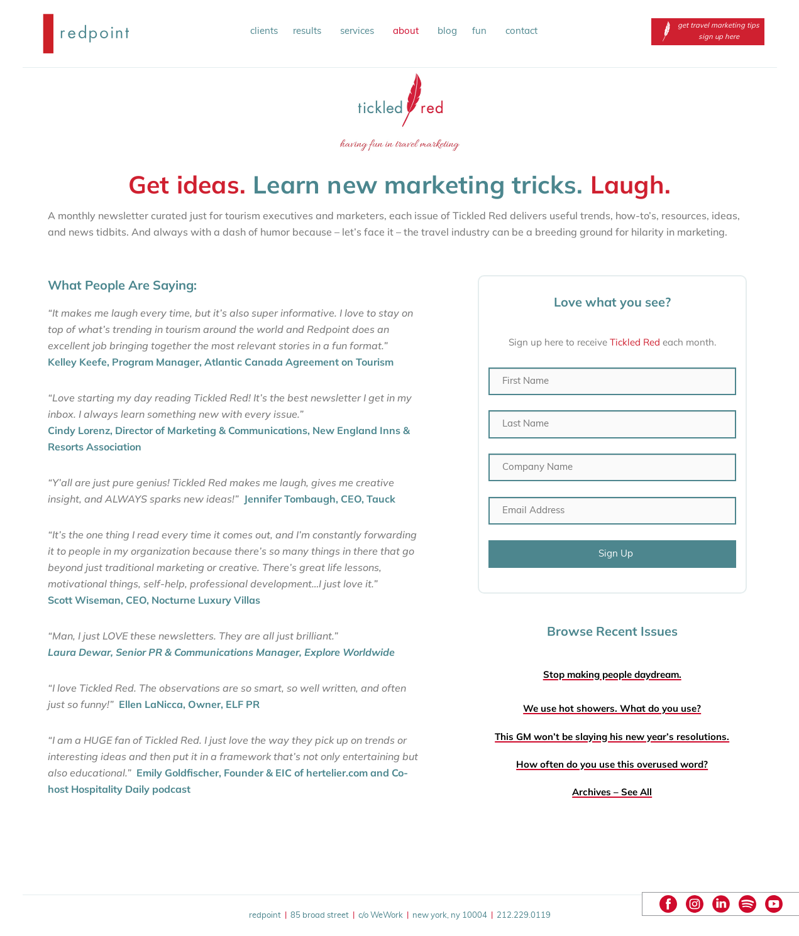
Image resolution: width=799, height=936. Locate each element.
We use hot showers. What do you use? (612, 708)
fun (481, 31)
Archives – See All (612, 792)
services (359, 31)
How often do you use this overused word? (612, 764)
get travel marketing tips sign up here (708, 31)
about (407, 31)
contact (521, 31)
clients (264, 31)
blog (447, 31)
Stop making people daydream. (612, 674)
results (309, 31)
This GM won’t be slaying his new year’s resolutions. (612, 737)
